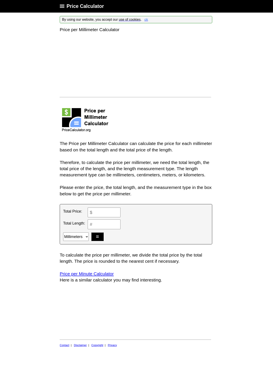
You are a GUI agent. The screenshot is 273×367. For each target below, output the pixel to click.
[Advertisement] (136, 65)
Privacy (112, 345)
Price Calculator (85, 6)
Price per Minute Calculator (87, 273)
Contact (64, 345)
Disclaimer (80, 345)
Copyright (97, 345)
